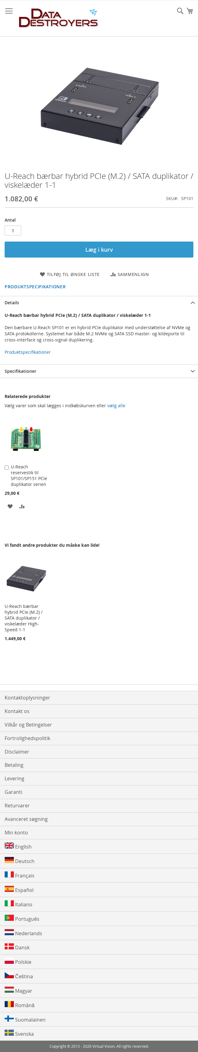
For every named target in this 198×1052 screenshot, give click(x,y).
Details (12, 302)
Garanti (13, 792)
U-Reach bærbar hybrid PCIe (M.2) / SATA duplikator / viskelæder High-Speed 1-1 (23, 617)
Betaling (14, 765)
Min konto (16, 832)
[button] (10, 506)
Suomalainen (25, 1019)
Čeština (19, 976)
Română (19, 1005)
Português (22, 918)
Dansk (17, 947)
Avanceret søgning (26, 819)
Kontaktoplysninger (27, 697)
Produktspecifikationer (35, 287)
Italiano (18, 904)
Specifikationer (20, 371)
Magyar (18, 990)
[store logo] (59, 18)
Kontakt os (17, 711)
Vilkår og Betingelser (28, 724)
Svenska (19, 1033)
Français (19, 875)
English (18, 846)
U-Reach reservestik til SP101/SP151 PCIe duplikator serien (29, 475)
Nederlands (23, 933)
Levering (14, 778)
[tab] (99, 302)
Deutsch (19, 861)
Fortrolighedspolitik (27, 738)
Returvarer (17, 805)
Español (19, 889)
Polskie (18, 961)
